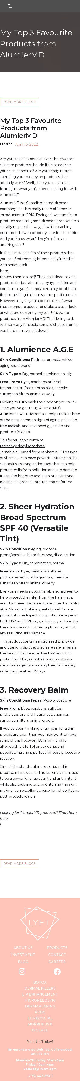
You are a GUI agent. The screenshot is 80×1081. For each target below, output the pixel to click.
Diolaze (40, 1030)
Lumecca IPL (40, 1018)
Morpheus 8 (40, 1024)
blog (23, 962)
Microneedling (40, 1000)
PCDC (40, 1012)
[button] (31, 6)
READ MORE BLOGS (19, 102)
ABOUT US (22, 948)
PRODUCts (57, 948)
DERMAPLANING (40, 1006)
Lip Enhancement (40, 994)
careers (56, 962)
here (4, 271)
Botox (40, 982)
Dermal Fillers (39, 988)
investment (23, 955)
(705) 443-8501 (40, 1076)
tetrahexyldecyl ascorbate (22, 446)
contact (57, 955)
